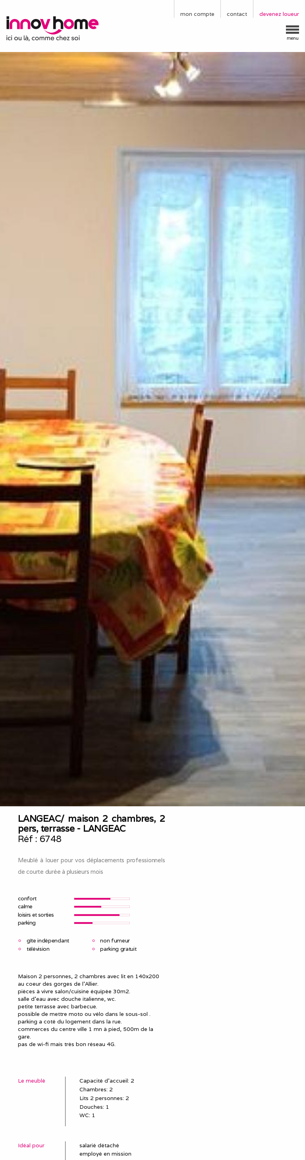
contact (237, 13)
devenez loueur (279, 13)
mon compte (197, 13)
